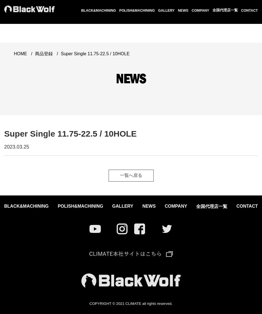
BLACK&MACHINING (98, 10)
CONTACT (249, 10)
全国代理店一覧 (225, 10)
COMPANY (200, 10)
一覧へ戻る (131, 175)
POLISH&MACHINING (137, 10)
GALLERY (166, 10)
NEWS (183, 10)
